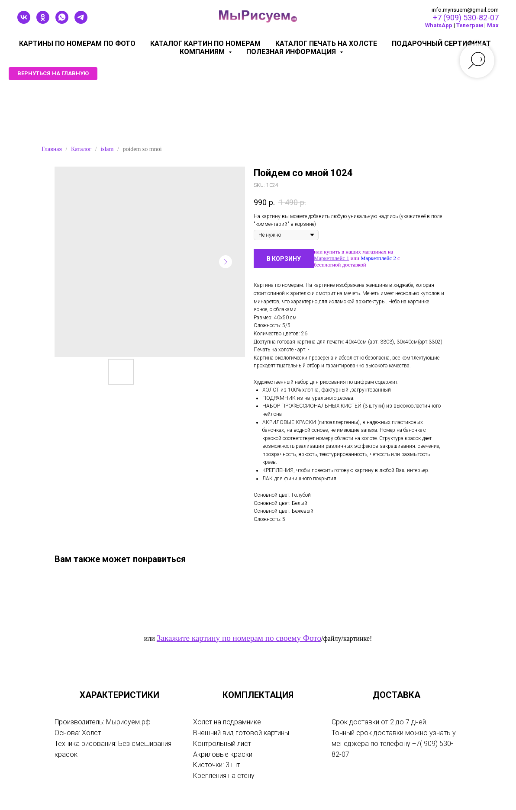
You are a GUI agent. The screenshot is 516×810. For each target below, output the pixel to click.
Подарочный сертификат (441, 43)
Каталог (81, 149)
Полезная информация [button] (292, 52)
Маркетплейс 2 (378, 258)
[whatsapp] (61, 21)
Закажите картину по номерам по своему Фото (239, 638)
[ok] (42, 21)
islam (106, 149)
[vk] (23, 21)
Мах (493, 25)
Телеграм (469, 25)
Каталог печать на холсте (326, 43)
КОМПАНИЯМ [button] (203, 52)
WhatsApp (438, 25)
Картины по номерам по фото (77, 43)
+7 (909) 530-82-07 (466, 17)
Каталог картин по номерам (205, 43)
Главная (52, 149)
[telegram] (80, 21)
